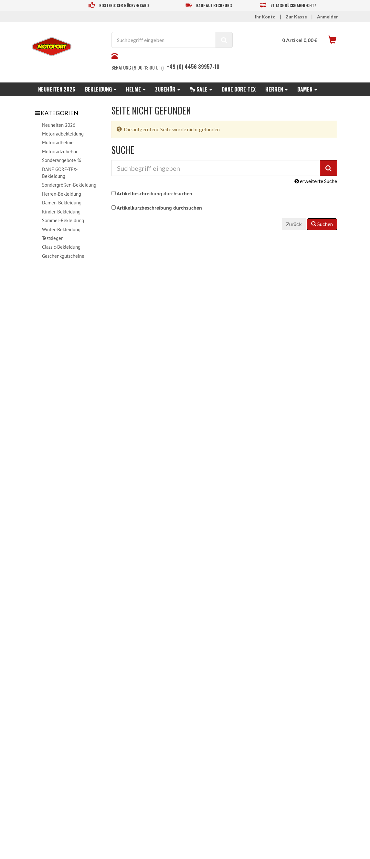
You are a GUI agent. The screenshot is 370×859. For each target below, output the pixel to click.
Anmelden (328, 16)
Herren (276, 89)
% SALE (201, 89)
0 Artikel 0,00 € (299, 40)
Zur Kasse (296, 16)
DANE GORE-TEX (239, 89)
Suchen (322, 224)
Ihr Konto (265, 16)
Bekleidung (100, 89)
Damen (307, 89)
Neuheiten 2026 (56, 89)
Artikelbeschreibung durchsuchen (154, 193)
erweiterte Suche (315, 181)
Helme (135, 89)
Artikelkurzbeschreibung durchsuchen (159, 207)
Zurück (294, 224)
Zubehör (167, 89)
